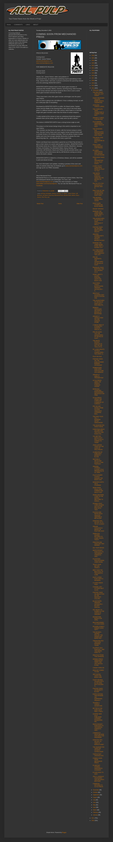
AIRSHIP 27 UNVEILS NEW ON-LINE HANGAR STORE (98, 319)
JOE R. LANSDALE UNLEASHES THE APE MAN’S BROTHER (98, 779)
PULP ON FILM (97, 356)
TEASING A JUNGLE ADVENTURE (97, 704)
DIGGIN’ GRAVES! (98, 209)
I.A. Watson (64, 193)
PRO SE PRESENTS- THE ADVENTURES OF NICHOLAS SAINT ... (98, 261)
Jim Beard (45, 195)
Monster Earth (67, 195)
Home (9, 24)
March (95, 810)
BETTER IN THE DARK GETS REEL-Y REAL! (98, 710)
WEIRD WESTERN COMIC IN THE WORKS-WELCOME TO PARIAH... (98, 498)
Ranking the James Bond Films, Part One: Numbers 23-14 (98, 270)
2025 (93, 58)
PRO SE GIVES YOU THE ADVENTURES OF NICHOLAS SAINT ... (98, 335)
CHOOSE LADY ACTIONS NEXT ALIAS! (98, 588)
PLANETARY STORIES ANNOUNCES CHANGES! (98, 768)
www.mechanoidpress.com (44, 63)
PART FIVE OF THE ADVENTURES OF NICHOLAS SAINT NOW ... (98, 193)
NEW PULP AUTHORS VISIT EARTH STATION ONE (98, 296)
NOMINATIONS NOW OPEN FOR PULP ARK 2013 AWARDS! (98, 370)
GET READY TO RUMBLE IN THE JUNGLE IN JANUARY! (98, 612)
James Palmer (71, 193)
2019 (93, 73)
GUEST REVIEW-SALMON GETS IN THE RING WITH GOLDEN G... (98, 683)
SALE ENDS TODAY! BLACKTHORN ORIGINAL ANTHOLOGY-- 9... (98, 287)
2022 (93, 65)
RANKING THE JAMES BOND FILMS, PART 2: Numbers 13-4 (98, 245)
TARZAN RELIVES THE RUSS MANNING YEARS (98, 643)
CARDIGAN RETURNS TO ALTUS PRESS (98, 785)
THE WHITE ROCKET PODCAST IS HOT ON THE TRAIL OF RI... (98, 344)
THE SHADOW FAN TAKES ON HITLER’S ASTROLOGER (98, 749)
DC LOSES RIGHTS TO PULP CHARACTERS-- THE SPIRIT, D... (98, 352)
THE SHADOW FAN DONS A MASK (98, 425)
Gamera (54, 193)
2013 (93, 85)
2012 (93, 88)
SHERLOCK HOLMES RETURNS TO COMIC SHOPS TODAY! (98, 537)
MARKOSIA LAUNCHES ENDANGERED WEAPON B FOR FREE (98, 392)
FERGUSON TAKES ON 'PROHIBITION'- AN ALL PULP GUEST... (98, 160)
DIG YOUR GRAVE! (98, 548)
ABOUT (35, 24)
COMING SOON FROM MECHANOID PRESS (97, 760)
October (95, 792)
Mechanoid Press (58, 195)
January (95, 815)
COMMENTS (18, 24)
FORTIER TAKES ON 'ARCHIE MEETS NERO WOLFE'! (98, 229)
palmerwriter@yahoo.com (44, 61)
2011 (93, 818)
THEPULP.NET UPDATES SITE (98, 754)
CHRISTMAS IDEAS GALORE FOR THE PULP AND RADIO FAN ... (98, 432)
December (96, 90)
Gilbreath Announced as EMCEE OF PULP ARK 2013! (98, 529)
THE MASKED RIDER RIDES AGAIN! (98, 199)
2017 (93, 78)
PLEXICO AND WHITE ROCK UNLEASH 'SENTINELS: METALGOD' (98, 515)
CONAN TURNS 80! (98, 668)
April (94, 807)
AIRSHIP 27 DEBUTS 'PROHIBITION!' (98, 376)
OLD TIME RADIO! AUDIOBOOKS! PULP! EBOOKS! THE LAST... (98, 252)
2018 (93, 75)
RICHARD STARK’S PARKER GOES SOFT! (98, 628)
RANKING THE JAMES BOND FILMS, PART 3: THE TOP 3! (98, 214)
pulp (48, 197)
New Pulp (44, 197)
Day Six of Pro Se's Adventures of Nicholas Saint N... (98, 186)
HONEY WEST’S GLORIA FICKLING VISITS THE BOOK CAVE (97, 277)
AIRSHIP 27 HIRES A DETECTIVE (98, 118)
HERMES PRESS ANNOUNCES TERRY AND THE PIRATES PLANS (98, 662)
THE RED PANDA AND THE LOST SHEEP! (98, 94)
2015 (93, 83)
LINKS (28, 24)
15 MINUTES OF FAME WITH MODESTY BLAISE (97, 454)
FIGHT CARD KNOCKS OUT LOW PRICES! (98, 146)
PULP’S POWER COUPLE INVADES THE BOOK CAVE (98, 477)
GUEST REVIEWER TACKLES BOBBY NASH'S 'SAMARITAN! (98, 100)
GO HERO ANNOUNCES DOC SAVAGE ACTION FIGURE (98, 153)
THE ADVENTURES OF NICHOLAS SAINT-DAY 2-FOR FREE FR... (98, 303)
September (96, 795)
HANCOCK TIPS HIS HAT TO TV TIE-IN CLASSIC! (98, 522)
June (94, 802)
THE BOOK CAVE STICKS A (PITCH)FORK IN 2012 (98, 140)
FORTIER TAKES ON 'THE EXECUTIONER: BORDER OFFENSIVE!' (98, 362)
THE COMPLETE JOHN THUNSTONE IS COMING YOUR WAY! (98, 112)
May (94, 805)
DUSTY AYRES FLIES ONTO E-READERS (98, 579)
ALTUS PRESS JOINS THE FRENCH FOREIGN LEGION (97, 383)
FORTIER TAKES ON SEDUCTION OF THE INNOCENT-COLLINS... (98, 595)
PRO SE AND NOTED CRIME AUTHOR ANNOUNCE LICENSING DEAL (98, 410)
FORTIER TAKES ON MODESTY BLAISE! (98, 690)
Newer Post (40, 203)
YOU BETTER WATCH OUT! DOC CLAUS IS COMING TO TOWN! (98, 439)
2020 (93, 70)
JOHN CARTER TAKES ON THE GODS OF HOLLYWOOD (98, 447)
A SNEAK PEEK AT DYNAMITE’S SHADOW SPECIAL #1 (98, 327)
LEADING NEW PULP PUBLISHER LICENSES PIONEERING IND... (97, 717)
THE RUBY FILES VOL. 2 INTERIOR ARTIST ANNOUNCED (98, 420)
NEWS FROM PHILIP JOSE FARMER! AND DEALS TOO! (98, 490)
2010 (93, 820)
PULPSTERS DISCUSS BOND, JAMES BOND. (98, 560)
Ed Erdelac (48, 193)
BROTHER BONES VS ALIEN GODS (98, 623)
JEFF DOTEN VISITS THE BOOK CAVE (97, 676)
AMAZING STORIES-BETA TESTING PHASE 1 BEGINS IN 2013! (98, 237)
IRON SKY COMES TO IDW (98, 671)
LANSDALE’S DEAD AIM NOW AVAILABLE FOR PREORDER (98, 735)
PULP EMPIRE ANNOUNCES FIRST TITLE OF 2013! (98, 124)
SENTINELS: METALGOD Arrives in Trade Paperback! (98, 462)
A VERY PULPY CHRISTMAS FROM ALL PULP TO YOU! (98, 168)
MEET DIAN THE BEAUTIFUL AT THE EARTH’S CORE (98, 572)
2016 (93, 80)
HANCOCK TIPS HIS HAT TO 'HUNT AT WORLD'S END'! (98, 742)
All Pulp (43, 193)
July (94, 800)
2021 (93, 68)
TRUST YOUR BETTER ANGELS (97, 566)
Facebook (39, 185)
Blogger (64, 832)
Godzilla (59, 193)
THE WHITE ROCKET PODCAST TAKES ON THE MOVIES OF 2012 (98, 177)
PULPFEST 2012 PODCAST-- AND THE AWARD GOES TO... (98, 650)
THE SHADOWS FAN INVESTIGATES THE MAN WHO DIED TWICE (98, 132)
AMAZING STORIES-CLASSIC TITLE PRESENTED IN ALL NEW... (98, 469)
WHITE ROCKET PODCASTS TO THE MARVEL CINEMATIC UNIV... (98, 553)
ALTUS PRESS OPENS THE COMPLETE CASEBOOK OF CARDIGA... (98, 401)
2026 (93, 55)
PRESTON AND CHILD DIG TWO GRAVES (98, 544)
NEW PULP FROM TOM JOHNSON (98, 655)
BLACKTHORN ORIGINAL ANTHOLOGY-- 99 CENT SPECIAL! (98, 604)
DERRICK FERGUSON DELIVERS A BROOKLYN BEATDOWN (97, 311)
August (95, 797)
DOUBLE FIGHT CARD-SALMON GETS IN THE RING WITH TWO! (98, 507)
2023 (93, 63)
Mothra (73, 195)
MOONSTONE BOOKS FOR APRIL (97, 618)
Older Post (80, 203)
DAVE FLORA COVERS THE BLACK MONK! (98, 205)
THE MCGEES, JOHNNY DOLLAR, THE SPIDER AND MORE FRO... (98, 635)
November (96, 790)
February (96, 812)
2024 (93, 60)
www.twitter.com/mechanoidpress (46, 183)
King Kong (51, 195)
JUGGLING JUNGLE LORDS (98, 105)
